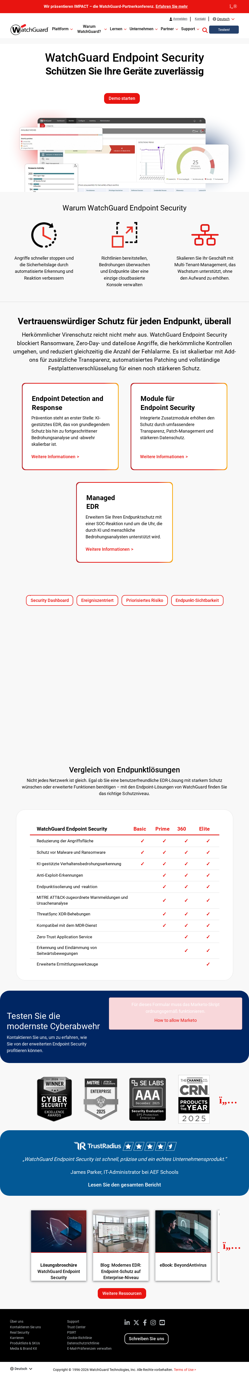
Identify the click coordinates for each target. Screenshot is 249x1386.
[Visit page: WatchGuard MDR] (124, 522)
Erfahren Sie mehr (172, 6)
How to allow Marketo (175, 1020)
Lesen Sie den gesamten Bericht (124, 1185)
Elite (204, 829)
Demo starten (122, 98)
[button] (205, 29)
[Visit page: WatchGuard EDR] (70, 426)
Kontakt (200, 18)
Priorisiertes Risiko (147, 601)
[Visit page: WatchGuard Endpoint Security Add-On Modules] (179, 426)
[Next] (228, 1100)
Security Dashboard (50, 600)
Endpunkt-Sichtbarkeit (199, 601)
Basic (139, 829)
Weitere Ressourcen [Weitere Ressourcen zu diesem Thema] (122, 1293)
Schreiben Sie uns (146, 1338)
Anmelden (180, 18)
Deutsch (223, 19)
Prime (162, 829)
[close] (233, 6)
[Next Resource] (231, 1245)
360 (181, 829)
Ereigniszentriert (99, 601)
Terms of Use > (185, 1370)
